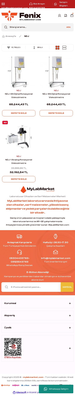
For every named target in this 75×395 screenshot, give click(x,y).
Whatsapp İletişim (56, 389)
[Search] (37, 27)
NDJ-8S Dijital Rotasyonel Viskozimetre (56, 96)
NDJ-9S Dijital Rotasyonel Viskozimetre (19, 96)
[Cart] (72, 15)
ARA (68, 27)
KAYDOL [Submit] (67, 287)
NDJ (26, 36)
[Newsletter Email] (37, 287)
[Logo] (21, 15)
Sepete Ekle (19, 113)
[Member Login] (59, 15)
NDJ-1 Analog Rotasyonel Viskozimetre (18, 161)
